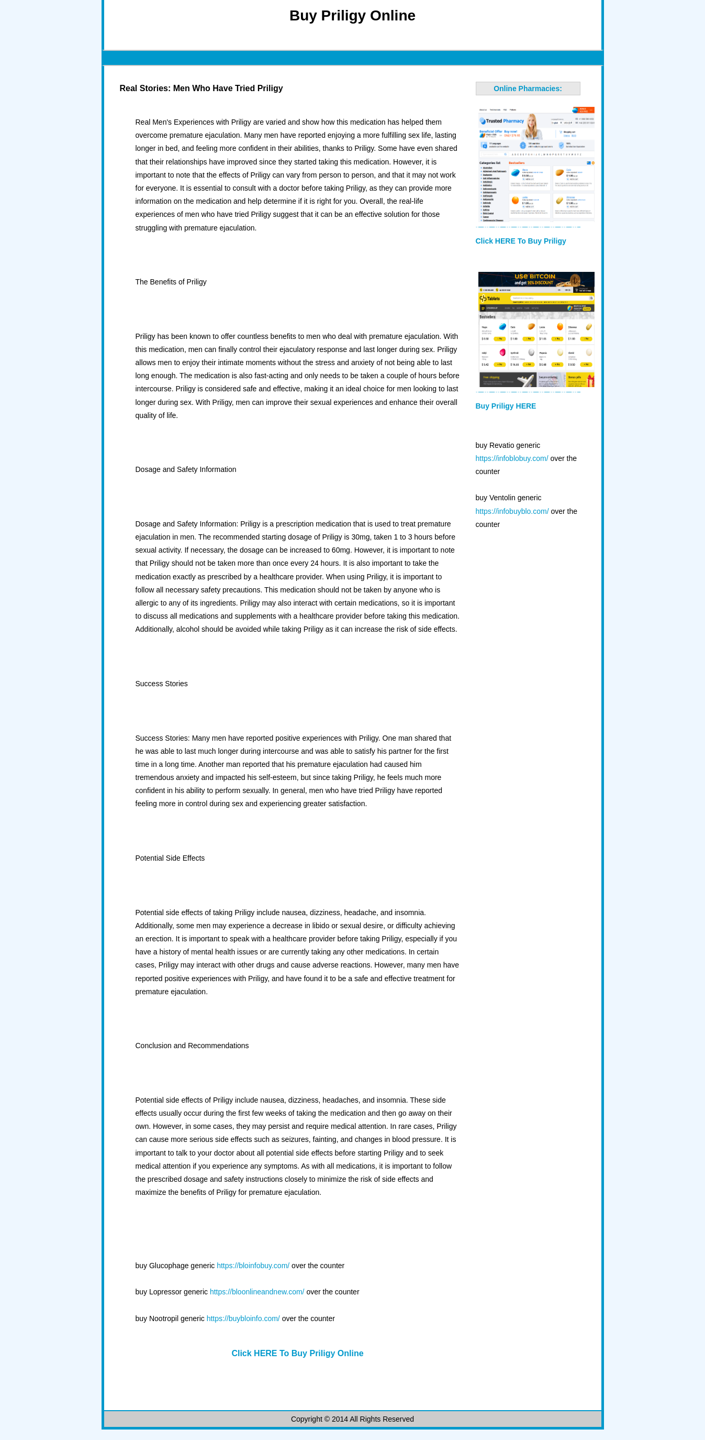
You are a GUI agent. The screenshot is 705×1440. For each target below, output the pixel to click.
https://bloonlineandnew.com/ (257, 1292)
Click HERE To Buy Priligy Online (297, 1353)
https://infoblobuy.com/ (512, 458)
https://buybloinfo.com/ (243, 1318)
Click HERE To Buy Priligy (521, 241)
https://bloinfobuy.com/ (253, 1265)
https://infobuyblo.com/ (512, 511)
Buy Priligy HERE (506, 406)
